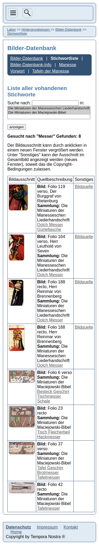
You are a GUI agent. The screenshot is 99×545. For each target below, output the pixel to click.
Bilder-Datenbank (68, 30)
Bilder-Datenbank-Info (30, 64)
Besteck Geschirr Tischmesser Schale (53, 396)
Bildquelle (84, 186)
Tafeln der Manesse (50, 71)
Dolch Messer (50, 274)
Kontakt (71, 527)
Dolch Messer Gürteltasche (50, 227)
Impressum (47, 527)
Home (16, 532)
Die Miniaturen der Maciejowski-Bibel (49, 112)
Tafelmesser (48, 508)
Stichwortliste (64, 58)
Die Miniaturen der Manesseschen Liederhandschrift (49, 108)
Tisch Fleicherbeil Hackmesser (53, 434)
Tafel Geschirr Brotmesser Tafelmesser (50, 473)
